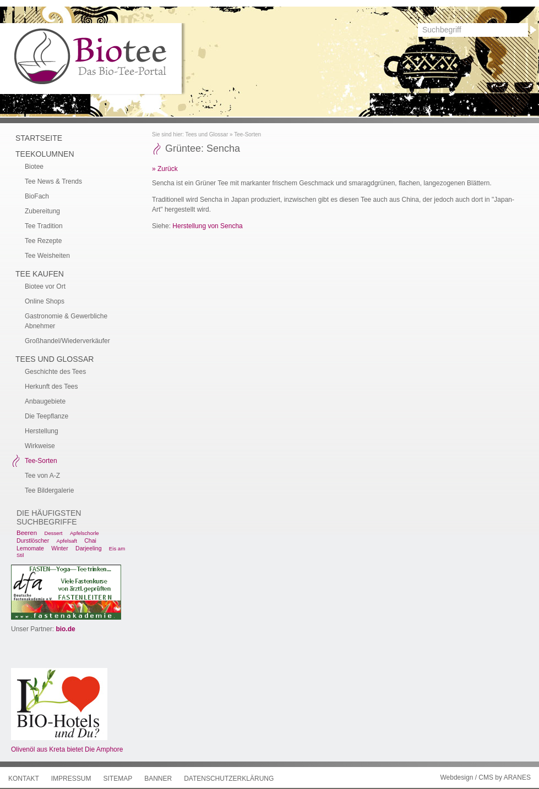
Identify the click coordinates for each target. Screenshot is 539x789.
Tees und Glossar (206, 134)
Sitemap (117, 778)
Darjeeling (88, 548)
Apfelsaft (67, 541)
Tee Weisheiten (47, 256)
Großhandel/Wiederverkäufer (67, 341)
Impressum (71, 778)
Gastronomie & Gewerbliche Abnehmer (66, 321)
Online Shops (44, 301)
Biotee (34, 166)
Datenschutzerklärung (229, 778)
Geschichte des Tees (55, 372)
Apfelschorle (84, 533)
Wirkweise (40, 446)
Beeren (27, 532)
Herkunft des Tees (51, 386)
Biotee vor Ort (45, 286)
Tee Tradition (44, 226)
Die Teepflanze (46, 416)
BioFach (37, 196)
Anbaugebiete (45, 401)
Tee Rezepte (43, 241)
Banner (158, 778)
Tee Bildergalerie (49, 490)
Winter (59, 548)
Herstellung (41, 431)
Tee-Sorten (247, 134)
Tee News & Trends (53, 181)
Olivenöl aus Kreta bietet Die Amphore (67, 749)
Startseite (38, 138)
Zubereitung (42, 211)
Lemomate (30, 548)
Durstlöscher (33, 540)
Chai (90, 540)
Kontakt (23, 778)
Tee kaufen (39, 273)
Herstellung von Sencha (207, 226)
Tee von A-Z (42, 475)
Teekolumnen (44, 154)
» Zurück (165, 169)
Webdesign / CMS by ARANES (485, 777)
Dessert (53, 533)
